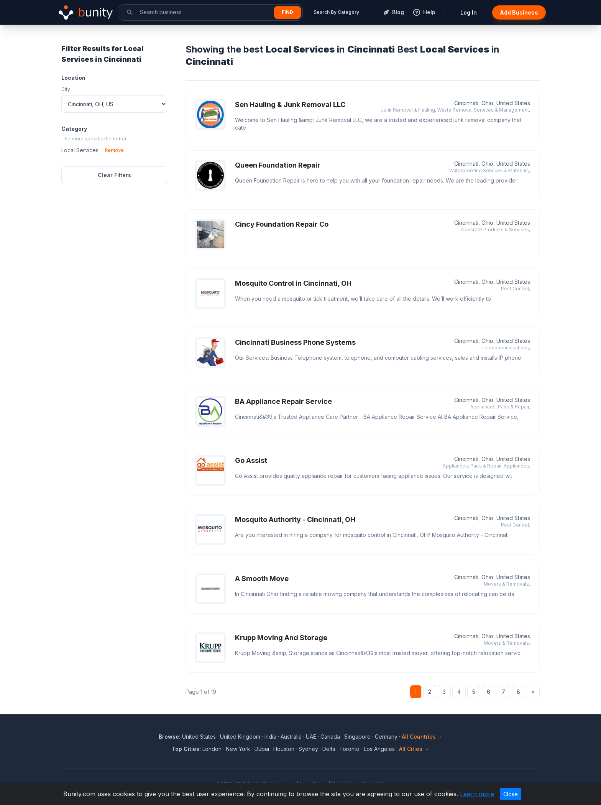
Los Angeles (379, 749)
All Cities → (414, 749)
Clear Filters (114, 175)
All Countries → (422, 736)
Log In (468, 12)
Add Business (519, 12)
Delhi (328, 749)
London (212, 749)
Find (287, 12)
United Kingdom (240, 736)
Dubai (262, 749)
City (65, 89)
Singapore (357, 736)
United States (199, 736)
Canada (330, 736)
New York (238, 749)
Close (510, 794)
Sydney (308, 749)
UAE (311, 736)
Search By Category (336, 12)
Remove (114, 150)
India (270, 736)
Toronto (349, 749)
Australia (291, 736)
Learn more (477, 794)
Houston (283, 749)
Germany (386, 736)
